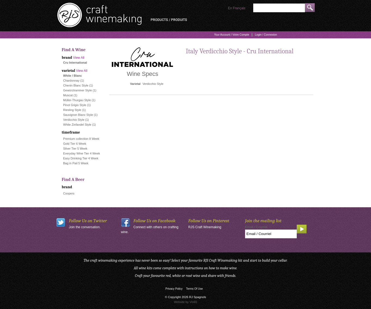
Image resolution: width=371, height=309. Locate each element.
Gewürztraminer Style (77, 90)
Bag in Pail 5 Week (75, 163)
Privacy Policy (174, 288)
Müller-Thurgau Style (77, 100)
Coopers (69, 193)
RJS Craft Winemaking (204, 227)
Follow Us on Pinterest (208, 220)
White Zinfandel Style (77, 124)
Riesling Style (72, 110)
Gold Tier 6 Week (74, 143)
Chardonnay (71, 80)
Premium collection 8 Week (81, 138)
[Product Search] (279, 8)
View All (78, 58)
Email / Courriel (256, 227)
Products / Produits (169, 20)
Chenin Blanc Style (75, 85)
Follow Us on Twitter (88, 220)
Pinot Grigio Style (74, 105)
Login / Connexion (266, 34)
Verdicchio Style (73, 119)
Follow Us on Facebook (155, 220)
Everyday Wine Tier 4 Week (81, 153)
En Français (236, 8)
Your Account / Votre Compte (231, 34)
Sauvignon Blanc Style (78, 114)
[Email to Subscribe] (271, 234)
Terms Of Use (194, 288)
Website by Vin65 (185, 302)
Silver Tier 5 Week (75, 148)
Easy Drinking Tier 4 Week (80, 158)
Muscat (68, 95)
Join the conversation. (85, 227)
